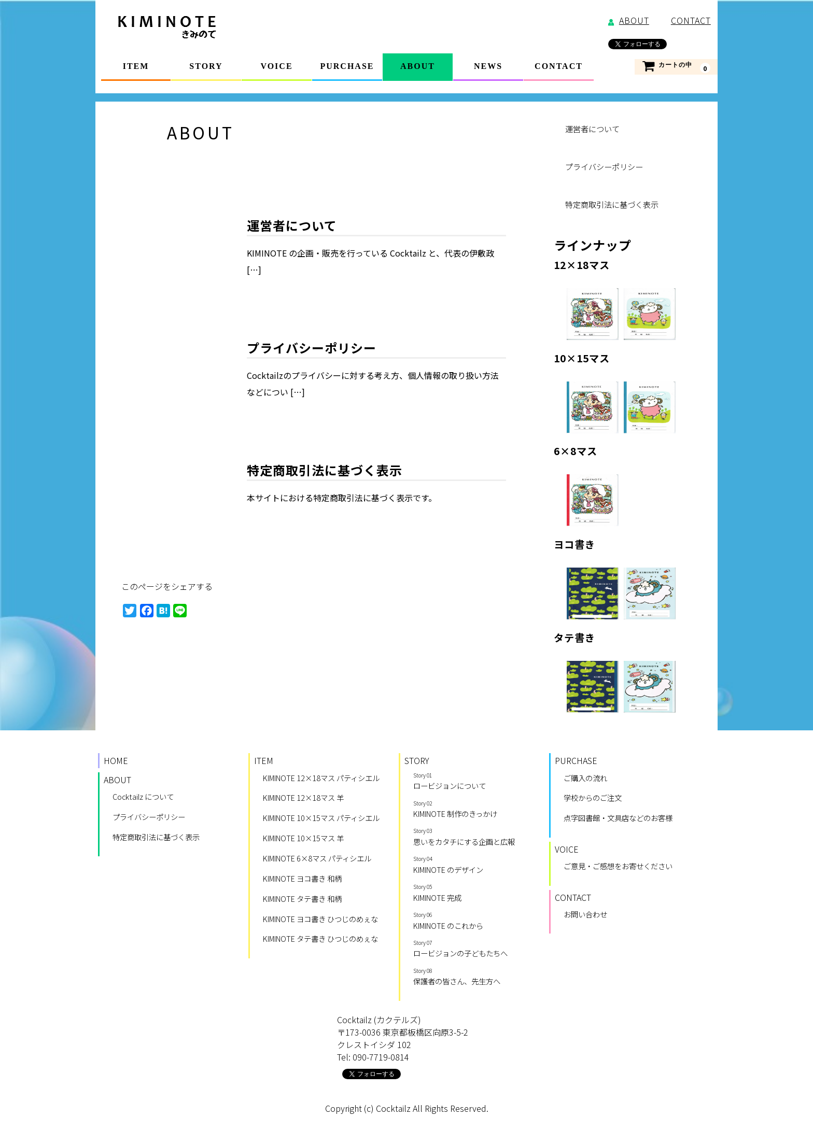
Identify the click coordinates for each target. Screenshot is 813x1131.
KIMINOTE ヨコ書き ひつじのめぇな (320, 919)
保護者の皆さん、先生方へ (474, 977)
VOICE (276, 66)
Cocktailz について (143, 797)
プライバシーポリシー (311, 349)
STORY (205, 66)
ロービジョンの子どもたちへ (474, 949)
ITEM (136, 66)
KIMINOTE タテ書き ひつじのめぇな (320, 939)
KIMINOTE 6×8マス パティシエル (317, 859)
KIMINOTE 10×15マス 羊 (303, 838)
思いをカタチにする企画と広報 (474, 838)
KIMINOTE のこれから (474, 921)
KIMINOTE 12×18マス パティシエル (321, 778)
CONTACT (559, 66)
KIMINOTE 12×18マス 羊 (303, 798)
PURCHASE (347, 66)
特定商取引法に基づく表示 (324, 471)
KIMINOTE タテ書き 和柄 (302, 899)
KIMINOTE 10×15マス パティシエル (321, 818)
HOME (116, 761)
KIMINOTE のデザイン (474, 865)
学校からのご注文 (593, 798)
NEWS (488, 66)
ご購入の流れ (585, 778)
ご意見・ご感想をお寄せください (618, 866)
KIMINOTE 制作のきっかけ (474, 810)
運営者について (292, 226)
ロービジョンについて (474, 782)
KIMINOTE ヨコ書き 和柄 (302, 879)
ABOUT (417, 66)
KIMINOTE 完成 (474, 893)
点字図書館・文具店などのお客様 (618, 818)
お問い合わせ (585, 915)
